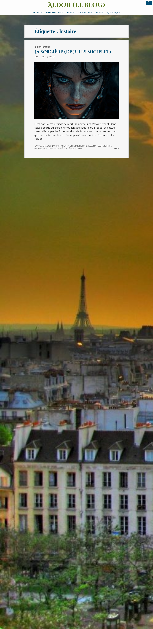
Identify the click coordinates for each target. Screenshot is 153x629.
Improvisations (54, 12)
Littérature (43, 47)
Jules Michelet (95, 146)
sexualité (58, 148)
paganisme (48, 148)
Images (70, 12)
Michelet (107, 146)
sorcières (77, 148)
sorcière (68, 148)
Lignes (99, 12)
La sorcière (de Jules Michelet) (72, 52)
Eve (76, 146)
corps (71, 146)
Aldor (52, 56)
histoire (83, 146)
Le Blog (37, 12)
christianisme (60, 146)
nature (38, 148)
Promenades (85, 12)
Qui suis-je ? (113, 12)
